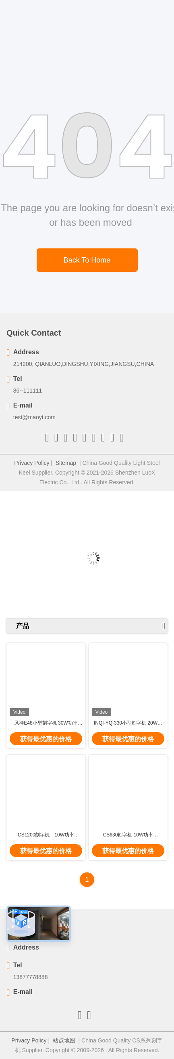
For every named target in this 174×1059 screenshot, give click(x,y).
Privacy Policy (31, 463)
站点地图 (64, 1040)
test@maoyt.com (34, 417)
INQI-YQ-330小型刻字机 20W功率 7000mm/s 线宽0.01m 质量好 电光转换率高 (127, 723)
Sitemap (66, 463)
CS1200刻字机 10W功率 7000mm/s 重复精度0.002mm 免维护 (46, 835)
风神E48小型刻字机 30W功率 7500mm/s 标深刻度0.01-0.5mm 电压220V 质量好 (45, 723)
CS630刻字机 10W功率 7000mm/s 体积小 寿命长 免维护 (128, 835)
